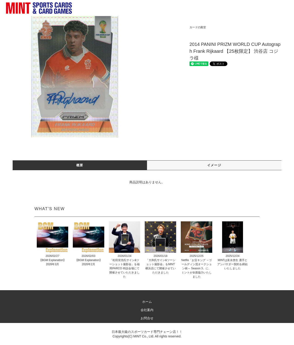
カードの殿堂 (197, 27)
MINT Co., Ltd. (143, 336)
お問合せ (147, 318)
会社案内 (147, 310)
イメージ (214, 165)
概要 (79, 165)
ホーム (147, 301)
